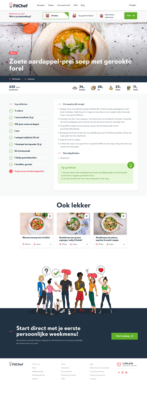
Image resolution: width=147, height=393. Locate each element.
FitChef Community (18, 5)
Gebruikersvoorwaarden (99, 368)
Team (63, 364)
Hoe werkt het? (63, 5)
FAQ (75, 5)
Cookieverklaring (97, 372)
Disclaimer (65, 368)
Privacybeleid (66, 372)
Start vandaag (124, 336)
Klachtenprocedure (68, 375)
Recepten (41, 5)
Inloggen (132, 5)
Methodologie (37, 372)
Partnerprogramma (97, 375)
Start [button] (131, 16)
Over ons (36, 364)
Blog (83, 5)
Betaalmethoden (38, 375)
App (91, 364)
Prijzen (51, 5)
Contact (93, 379)
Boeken (35, 379)
